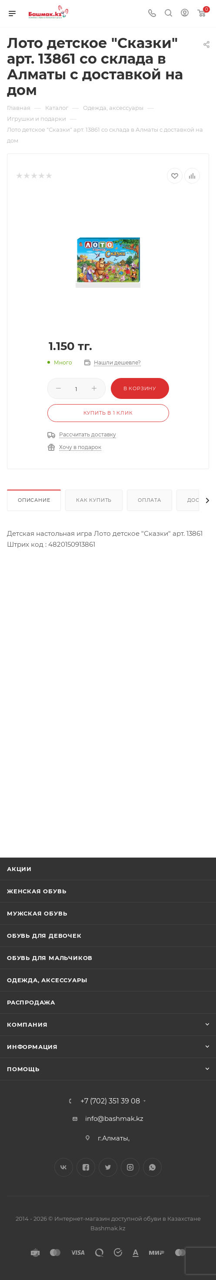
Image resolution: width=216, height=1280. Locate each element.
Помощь (23, 1069)
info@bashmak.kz (114, 1118)
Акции (19, 868)
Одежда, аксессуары (47, 980)
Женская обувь (36, 891)
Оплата (149, 500)
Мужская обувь (37, 913)
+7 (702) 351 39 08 (110, 1101)
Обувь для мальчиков (50, 957)
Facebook (85, 1167)
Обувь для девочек (44, 935)
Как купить (94, 500)
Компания (27, 1024)
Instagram (130, 1167)
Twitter (108, 1167)
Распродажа (31, 1002)
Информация (32, 1046)
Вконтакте (63, 1167)
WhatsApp (152, 1167)
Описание (34, 500)
